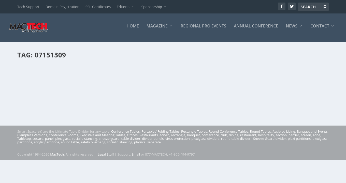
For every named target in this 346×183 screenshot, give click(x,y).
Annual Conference (256, 29)
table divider (130, 142)
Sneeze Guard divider (269, 142)
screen (306, 138)
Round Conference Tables (228, 135)
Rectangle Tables (194, 135)
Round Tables (260, 135)
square (38, 142)
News (291, 29)
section (281, 138)
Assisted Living (283, 135)
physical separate (147, 145)
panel (49, 142)
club (224, 138)
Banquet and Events (312, 135)
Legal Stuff (106, 157)
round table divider (236, 142)
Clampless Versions (32, 138)
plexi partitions (299, 142)
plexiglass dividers (205, 142)
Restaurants (148, 138)
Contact (319, 29)
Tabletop (24, 142)
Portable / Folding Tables (160, 135)
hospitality (266, 138)
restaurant (248, 138)
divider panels (153, 142)
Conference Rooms (63, 138)
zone (316, 138)
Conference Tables (125, 135)
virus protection (177, 142)
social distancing (84, 142)
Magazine (157, 29)
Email (136, 157)
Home (133, 29)
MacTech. (57, 157)
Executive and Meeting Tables (102, 138)
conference (210, 138)
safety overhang (93, 145)
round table (70, 145)
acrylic (164, 138)
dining (234, 138)
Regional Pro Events (203, 29)
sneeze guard (109, 142)
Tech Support (28, 6)
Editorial (124, 6)
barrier (294, 138)
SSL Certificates (98, 6)
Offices (132, 138)
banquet (193, 138)
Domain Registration (62, 6)
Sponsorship (151, 6)
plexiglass (62, 142)
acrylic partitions (46, 145)
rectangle (178, 138)
